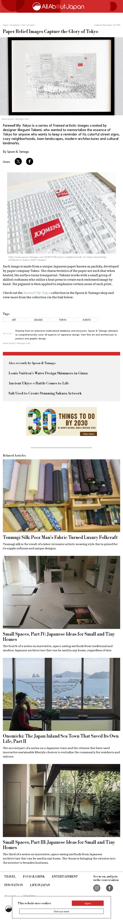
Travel (10, 876)
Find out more (61, 911)
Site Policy (29, 895)
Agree (88, 903)
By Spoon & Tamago (16, 151)
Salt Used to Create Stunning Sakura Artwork (45, 393)
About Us (10, 895)
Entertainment (65, 876)
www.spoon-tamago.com (15, 118)
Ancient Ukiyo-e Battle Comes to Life (39, 383)
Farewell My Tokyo (37, 292)
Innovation (13, 885)
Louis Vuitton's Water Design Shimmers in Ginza (48, 373)
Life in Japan (40, 885)
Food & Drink (34, 876)
